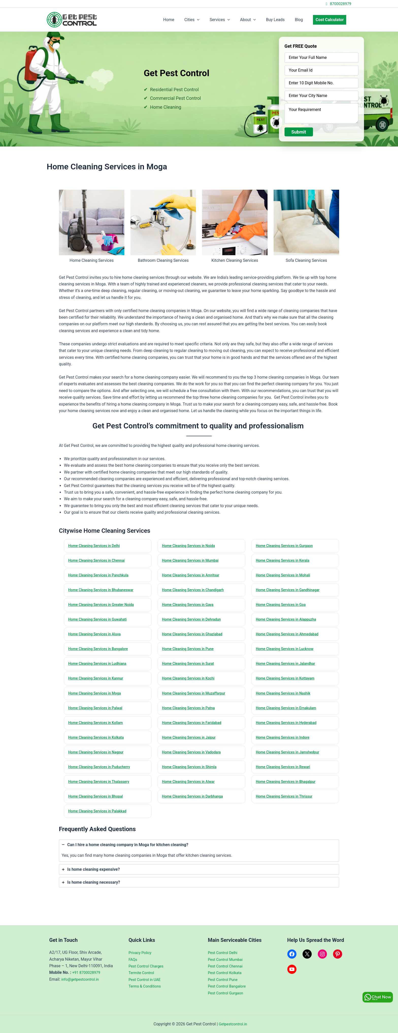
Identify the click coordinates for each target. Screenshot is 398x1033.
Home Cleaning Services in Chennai (99, 561)
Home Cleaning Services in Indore (285, 743)
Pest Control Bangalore (229, 986)
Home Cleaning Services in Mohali (285, 576)
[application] (208, 20)
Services (229, 20)
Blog (302, 19)
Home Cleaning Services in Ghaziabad (194, 637)
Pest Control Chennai (227, 966)
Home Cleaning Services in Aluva (97, 637)
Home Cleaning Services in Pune (190, 652)
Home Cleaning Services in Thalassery (101, 788)
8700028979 (337, 4)
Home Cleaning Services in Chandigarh (195, 591)
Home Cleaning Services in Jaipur (191, 743)
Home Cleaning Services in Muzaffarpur (196, 697)
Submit (298, 132)
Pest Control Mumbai (227, 959)
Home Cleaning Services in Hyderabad (288, 728)
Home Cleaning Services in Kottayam (287, 682)
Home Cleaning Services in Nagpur (98, 758)
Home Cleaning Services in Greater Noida (104, 606)
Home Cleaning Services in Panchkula (101, 576)
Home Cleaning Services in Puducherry (102, 773)
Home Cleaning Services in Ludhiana (100, 667)
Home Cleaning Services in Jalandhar (288, 667)
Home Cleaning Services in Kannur (98, 682)
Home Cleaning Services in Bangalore (101, 652)
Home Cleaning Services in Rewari (285, 773)
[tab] (199, 858)
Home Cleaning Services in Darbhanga (194, 803)
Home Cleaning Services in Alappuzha (288, 621)
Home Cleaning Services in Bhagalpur (288, 788)
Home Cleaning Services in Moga (97, 697)
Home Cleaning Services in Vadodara (193, 758)
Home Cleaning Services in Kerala (285, 561)
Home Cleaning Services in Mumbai (192, 561)
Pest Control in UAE (146, 979)
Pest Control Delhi (224, 952)
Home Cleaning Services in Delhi (96, 546)
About (255, 20)
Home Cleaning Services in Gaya (190, 606)
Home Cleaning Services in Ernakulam (288, 713)
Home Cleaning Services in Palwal (98, 713)
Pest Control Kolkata (226, 973)
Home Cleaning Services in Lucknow (287, 652)
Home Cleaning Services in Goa (283, 606)
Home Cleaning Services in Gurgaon (287, 546)
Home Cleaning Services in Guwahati (100, 621)
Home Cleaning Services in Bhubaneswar (104, 591)
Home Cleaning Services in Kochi (190, 682)
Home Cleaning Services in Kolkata (98, 743)
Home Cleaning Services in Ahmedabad (289, 637)
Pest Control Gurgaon (227, 993)
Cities (203, 20)
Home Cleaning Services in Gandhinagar (290, 591)
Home (181, 19)
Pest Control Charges (148, 966)
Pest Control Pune (224, 979)
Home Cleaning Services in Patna (190, 713)
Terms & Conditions (146, 986)
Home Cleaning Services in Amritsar (193, 576)
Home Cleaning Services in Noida (190, 546)
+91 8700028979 (87, 972)
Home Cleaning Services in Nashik (285, 697)
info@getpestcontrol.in (81, 979)
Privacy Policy (141, 952)
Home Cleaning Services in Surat (190, 667)
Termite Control (143, 973)
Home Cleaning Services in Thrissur (286, 803)
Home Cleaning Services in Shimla (191, 773)
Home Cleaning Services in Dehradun (193, 621)
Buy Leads (280, 19)
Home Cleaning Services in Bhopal (98, 803)
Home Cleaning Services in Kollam (98, 728)
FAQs (133, 959)
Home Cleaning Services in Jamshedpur (290, 758)
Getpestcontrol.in (232, 1024)
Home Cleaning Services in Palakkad (100, 819)
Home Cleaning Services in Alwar (190, 788)
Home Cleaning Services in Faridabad (194, 728)
